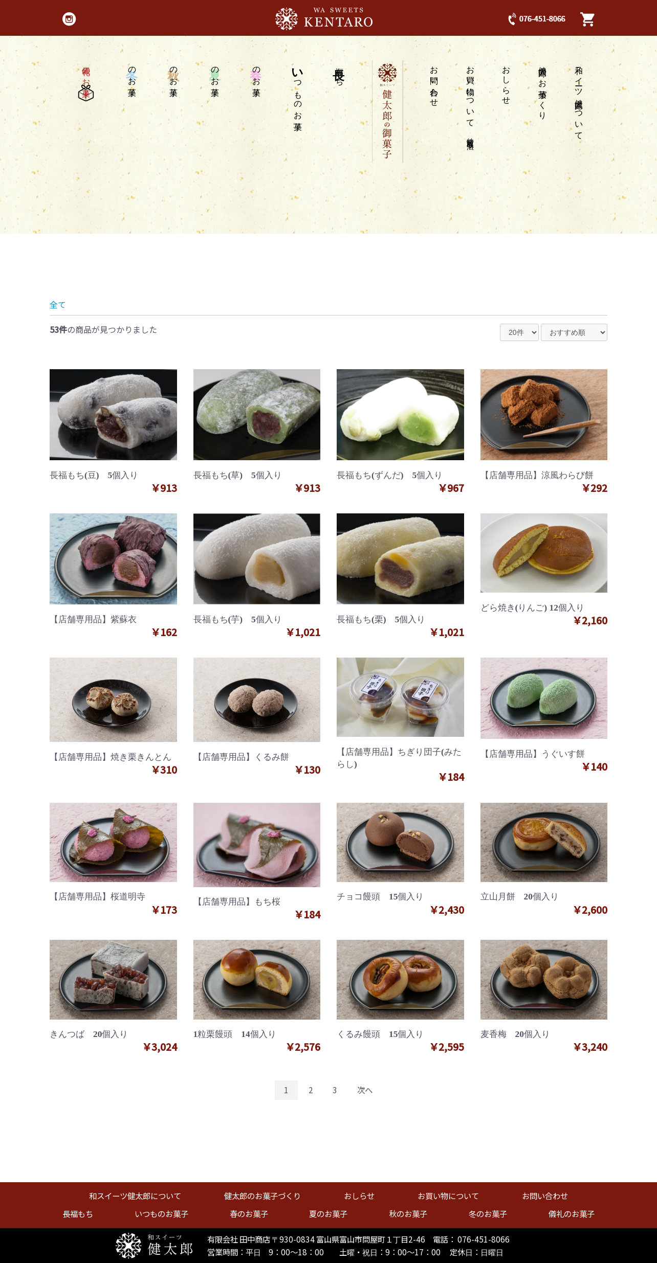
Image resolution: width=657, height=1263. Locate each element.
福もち (339, 71)
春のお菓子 (249, 1213)
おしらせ (506, 80)
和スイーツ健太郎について (579, 98)
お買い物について (470, 99)
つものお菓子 (297, 89)
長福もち (77, 1213)
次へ (365, 1089)
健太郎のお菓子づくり (542, 88)
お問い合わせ (434, 81)
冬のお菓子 (488, 1213)
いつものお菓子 (161, 1213)
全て (58, 304)
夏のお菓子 (328, 1213)
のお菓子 (256, 72)
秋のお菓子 (408, 1213)
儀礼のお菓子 (86, 80)
